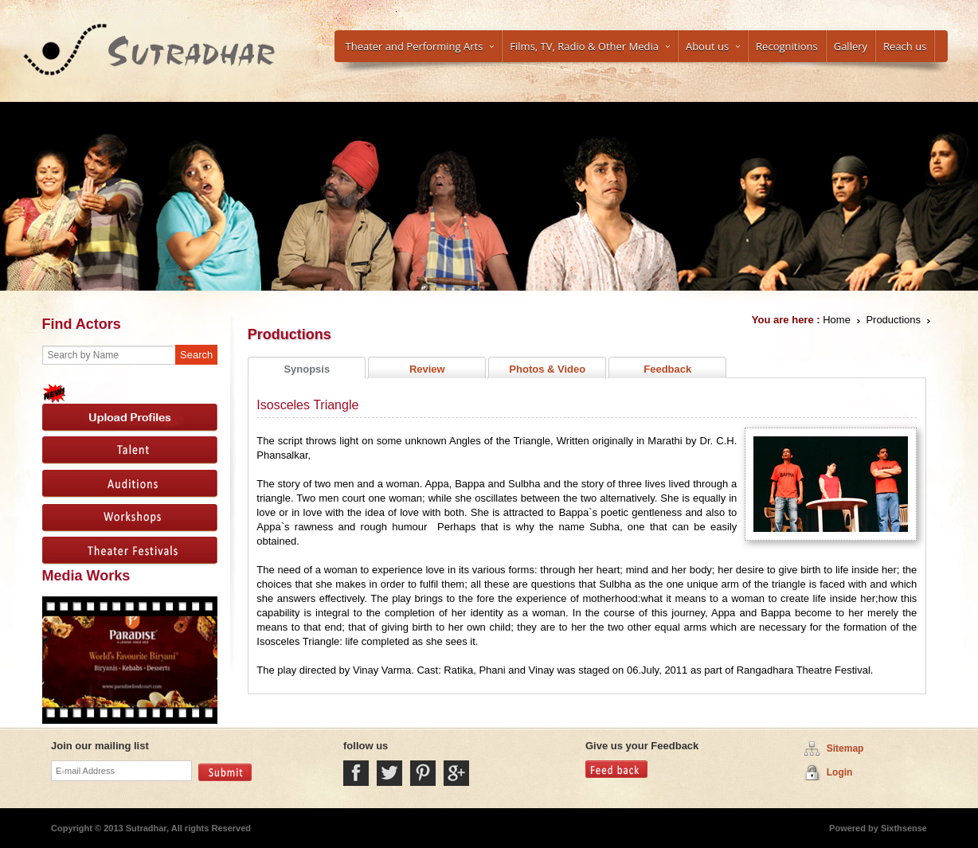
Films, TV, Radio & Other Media (590, 46)
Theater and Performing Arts (420, 46)
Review (427, 369)
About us (713, 46)
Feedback (667, 369)
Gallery (850, 46)
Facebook (356, 773)
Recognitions (787, 46)
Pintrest (423, 773)
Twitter (389, 773)
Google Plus (456, 773)
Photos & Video (547, 369)
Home (837, 320)
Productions (893, 320)
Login (840, 772)
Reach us (904, 46)
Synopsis (307, 369)
